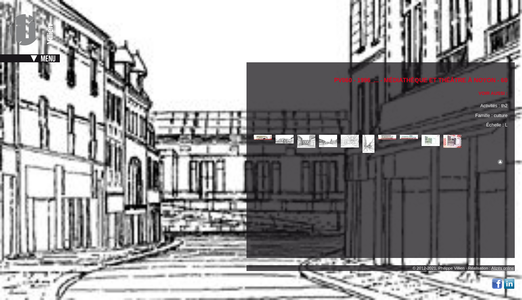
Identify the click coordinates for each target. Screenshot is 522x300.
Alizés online (502, 268)
